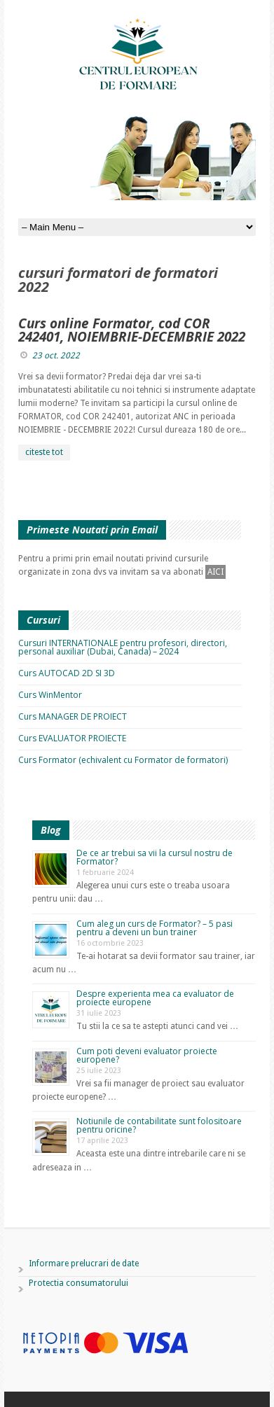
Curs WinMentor (50, 695)
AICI (215, 572)
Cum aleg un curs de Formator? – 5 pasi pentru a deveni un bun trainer (154, 928)
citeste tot (44, 452)
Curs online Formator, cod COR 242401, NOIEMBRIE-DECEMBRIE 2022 (131, 330)
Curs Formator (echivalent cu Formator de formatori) (123, 760)
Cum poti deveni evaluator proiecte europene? (146, 1055)
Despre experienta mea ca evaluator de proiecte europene (155, 998)
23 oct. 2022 (56, 355)
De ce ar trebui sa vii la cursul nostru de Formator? (154, 857)
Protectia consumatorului (78, 1283)
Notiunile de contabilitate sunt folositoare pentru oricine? (159, 1125)
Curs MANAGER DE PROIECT (72, 716)
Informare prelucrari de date (84, 1263)
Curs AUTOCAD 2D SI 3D (66, 673)
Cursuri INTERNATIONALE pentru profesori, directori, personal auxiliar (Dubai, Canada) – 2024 (122, 647)
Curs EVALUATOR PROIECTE (72, 738)
